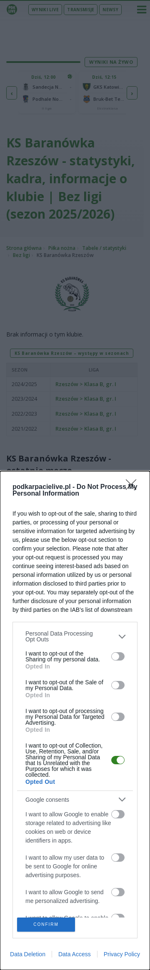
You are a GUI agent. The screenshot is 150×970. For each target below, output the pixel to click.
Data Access (74, 954)
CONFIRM (46, 924)
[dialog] (75, 720)
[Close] (134, 487)
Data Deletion (27, 954)
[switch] (118, 656)
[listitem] (75, 636)
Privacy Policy (122, 954)
